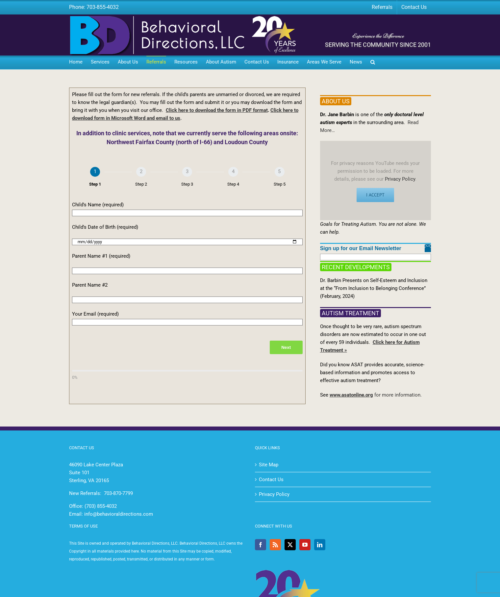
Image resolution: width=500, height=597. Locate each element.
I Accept (375, 195)
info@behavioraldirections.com (118, 514)
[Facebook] (260, 544)
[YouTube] (305, 544)
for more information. (397, 395)
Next (286, 347)
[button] (372, 62)
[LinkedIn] (319, 544)
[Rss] (275, 544)
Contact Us (271, 479)
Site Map (268, 465)
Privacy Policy (400, 179)
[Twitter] (290, 544)
